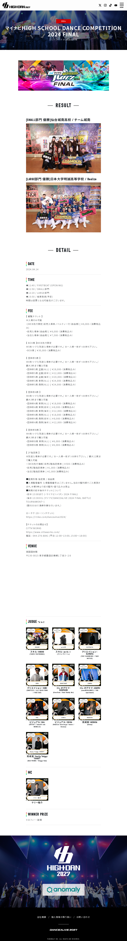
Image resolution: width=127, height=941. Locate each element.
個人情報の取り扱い (61, 917)
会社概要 (41, 917)
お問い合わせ (83, 917)
